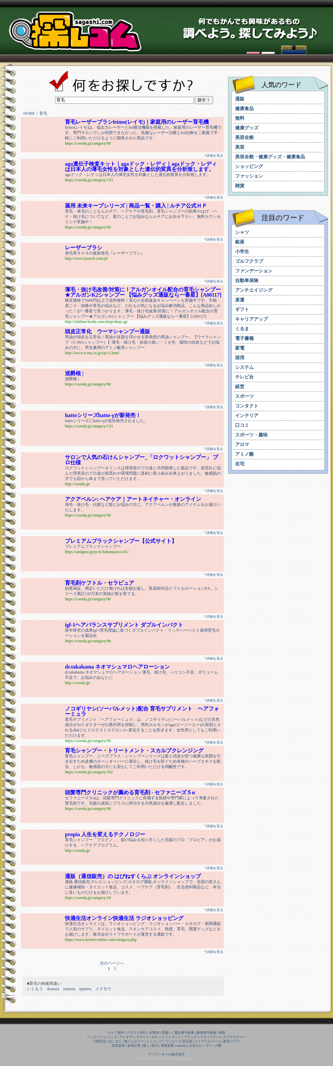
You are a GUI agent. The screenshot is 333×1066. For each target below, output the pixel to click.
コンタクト (246, 405)
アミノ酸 (244, 454)
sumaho (181, 1045)
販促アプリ (231, 1041)
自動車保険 (246, 280)
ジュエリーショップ (102, 1037)
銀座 (239, 241)
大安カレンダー (200, 1045)
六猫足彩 (99, 1041)
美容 (239, 147)
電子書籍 (244, 338)
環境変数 (167, 1045)
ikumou (53, 989)
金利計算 (134, 1045)
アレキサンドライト (134, 1037)
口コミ (242, 425)
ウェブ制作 (116, 1032)
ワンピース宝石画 (179, 1041)
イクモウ (103, 989)
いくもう (35, 989)
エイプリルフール (207, 1041)
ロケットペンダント (166, 1037)
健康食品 (244, 108)
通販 (239, 98)
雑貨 (239, 185)
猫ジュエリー (134, 1041)
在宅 (239, 463)
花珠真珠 (118, 1045)
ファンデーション (253, 270)
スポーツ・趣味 (251, 434)
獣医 (222, 1032)
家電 (239, 348)
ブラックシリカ (195, 1037)
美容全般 (244, 137)
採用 (239, 357)
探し (146, 1045)
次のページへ (112, 963)
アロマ (242, 444)
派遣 (239, 299)
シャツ (242, 232)
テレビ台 (244, 377)
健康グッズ (246, 127)
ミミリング (155, 1041)
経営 (239, 386)
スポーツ (244, 396)
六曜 (218, 1045)
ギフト (242, 309)
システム (244, 367)
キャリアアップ (251, 319)
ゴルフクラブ (249, 261)
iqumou (85, 989)
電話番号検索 (184, 1032)
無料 (239, 118)
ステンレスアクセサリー (227, 1037)
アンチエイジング (253, 290)
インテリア (246, 415)
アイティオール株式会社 (166, 1054)
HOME (29, 113)
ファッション (249, 176)
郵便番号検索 (206, 1032)
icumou (69, 989)
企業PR (154, 1032)
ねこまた (115, 1041)
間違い (167, 1032)
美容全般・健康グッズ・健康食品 (270, 156)
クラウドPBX (136, 1032)
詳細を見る (214, 155)
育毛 (43, 113)
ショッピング (249, 166)
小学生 (242, 251)
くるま (242, 328)
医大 (155, 1045)
